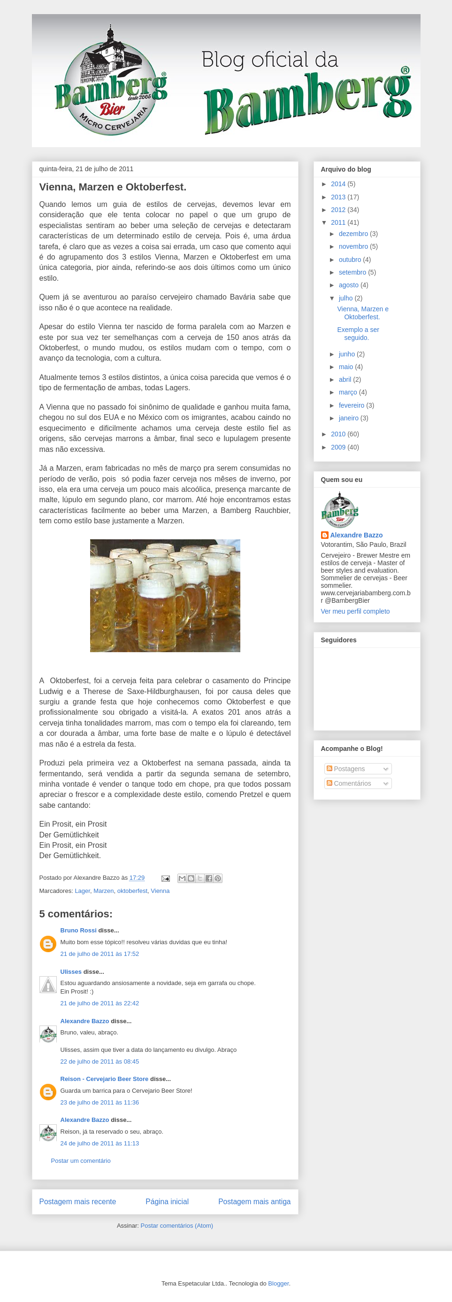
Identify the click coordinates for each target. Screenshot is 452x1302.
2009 (339, 447)
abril (346, 379)
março (349, 392)
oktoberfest (132, 890)
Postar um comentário (81, 1160)
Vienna (160, 890)
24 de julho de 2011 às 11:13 (100, 1143)
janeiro (349, 418)
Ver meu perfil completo (355, 611)
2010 (339, 434)
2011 (339, 222)
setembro (353, 272)
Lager (82, 890)
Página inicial (167, 1202)
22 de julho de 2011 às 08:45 (100, 1061)
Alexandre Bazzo (85, 1021)
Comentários (349, 783)
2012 (339, 209)
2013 (339, 197)
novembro (354, 246)
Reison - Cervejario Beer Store (105, 1078)
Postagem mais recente (77, 1202)
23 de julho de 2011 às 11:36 (100, 1102)
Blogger (278, 1283)
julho (346, 298)
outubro (351, 259)
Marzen (103, 890)
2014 (339, 184)
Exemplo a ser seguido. (358, 333)
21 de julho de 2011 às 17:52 (100, 953)
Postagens (346, 769)
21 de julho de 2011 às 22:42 (100, 1003)
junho (348, 354)
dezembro (354, 233)
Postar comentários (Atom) (176, 1225)
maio (347, 367)
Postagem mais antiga (254, 1202)
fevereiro (352, 405)
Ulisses (71, 971)
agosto (349, 285)
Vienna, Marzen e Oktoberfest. (113, 187)
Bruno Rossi (79, 930)
